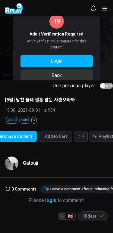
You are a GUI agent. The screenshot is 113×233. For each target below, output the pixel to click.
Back (57, 75)
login (50, 200)
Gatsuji (30, 163)
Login (56, 61)
